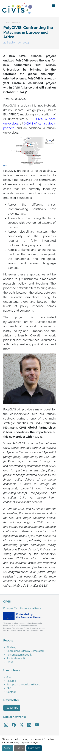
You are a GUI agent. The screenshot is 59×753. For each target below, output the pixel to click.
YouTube (36, 722)
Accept (7, 748)
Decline (20, 748)
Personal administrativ (19, 654)
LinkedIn (29, 722)
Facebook (13, 722)
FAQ (8, 688)
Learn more (34, 748)
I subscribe (12, 708)
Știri (8, 677)
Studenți (11, 647)
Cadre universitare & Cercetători (25, 650)
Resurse (11, 680)
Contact (11, 691)
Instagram (6, 722)
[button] (53, 5)
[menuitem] (31, 647)
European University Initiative (23, 684)
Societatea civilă (15, 658)
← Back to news (11, 23)
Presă (9, 662)
